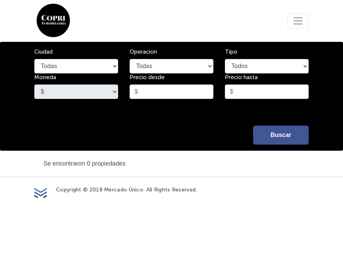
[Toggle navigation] (298, 21)
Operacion (143, 52)
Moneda (45, 77)
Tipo (231, 52)
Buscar (281, 135)
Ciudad (43, 52)
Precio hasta (241, 77)
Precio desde (147, 77)
